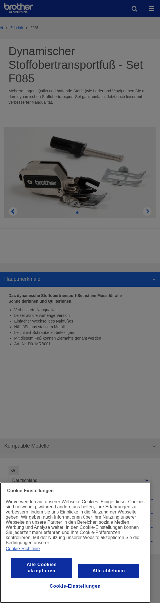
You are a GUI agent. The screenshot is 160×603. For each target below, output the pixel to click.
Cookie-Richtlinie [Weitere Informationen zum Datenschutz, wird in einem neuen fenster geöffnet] (23, 548)
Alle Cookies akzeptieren (42, 567)
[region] (75, 542)
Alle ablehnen (108, 570)
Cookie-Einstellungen (75, 586)
